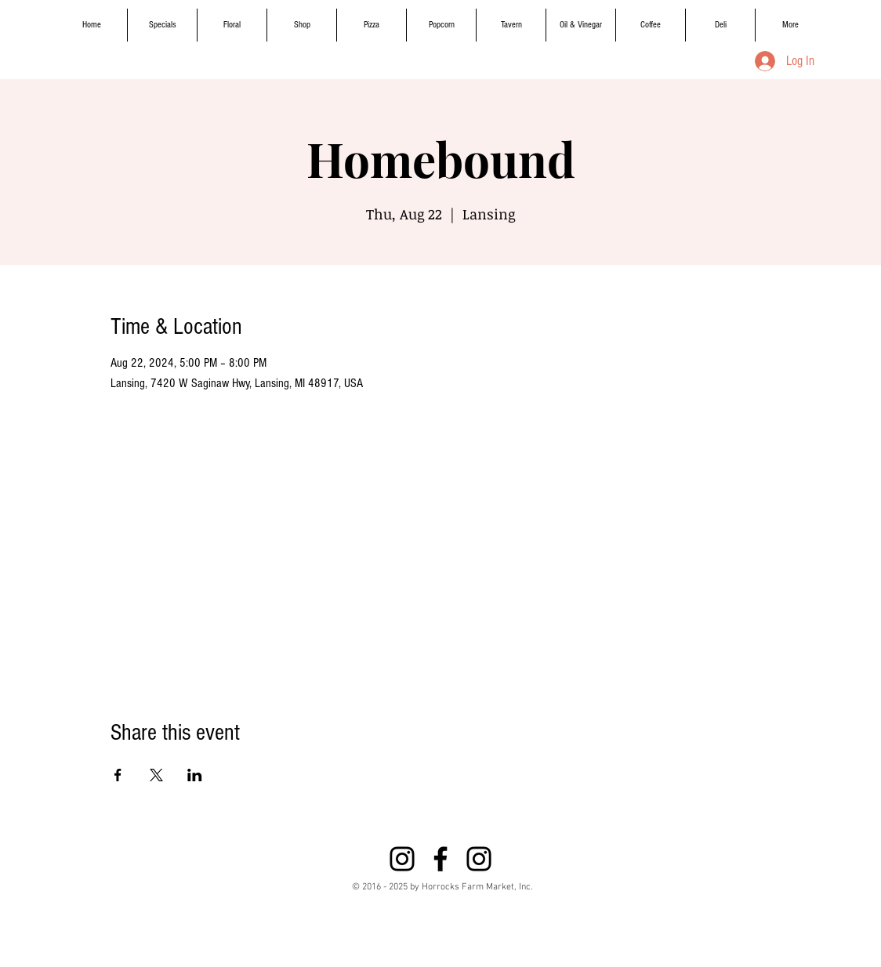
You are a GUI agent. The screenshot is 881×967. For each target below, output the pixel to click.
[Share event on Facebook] (118, 775)
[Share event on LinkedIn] (194, 775)
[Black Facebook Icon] (440, 858)
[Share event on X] (156, 775)
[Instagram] (402, 858)
